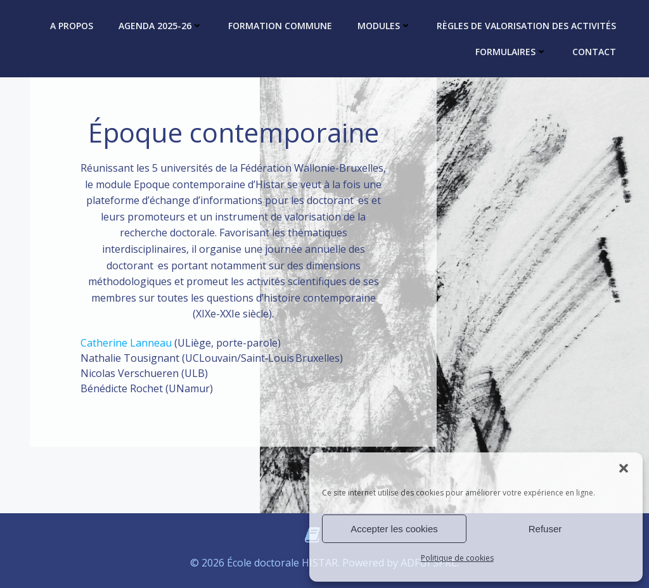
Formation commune (280, 26)
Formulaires (511, 52)
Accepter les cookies (394, 528)
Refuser (545, 528)
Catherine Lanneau (126, 343)
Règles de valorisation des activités (526, 26)
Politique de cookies (457, 558)
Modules (384, 26)
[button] (623, 468)
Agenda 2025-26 (161, 26)
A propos (71, 26)
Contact (594, 52)
